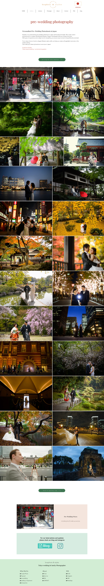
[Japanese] (78, 7)
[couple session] (35, 516)
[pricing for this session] (52, 59)
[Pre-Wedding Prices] (70, 516)
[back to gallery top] (51, 490)
